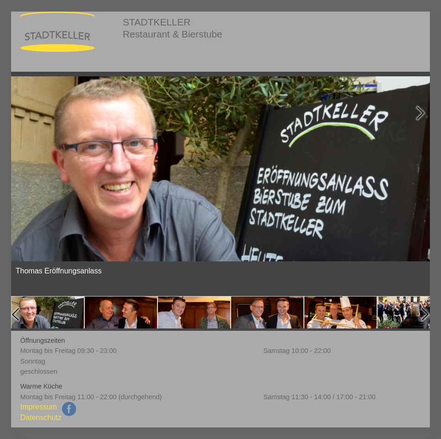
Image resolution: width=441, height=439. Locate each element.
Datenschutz (41, 417)
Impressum (38, 407)
